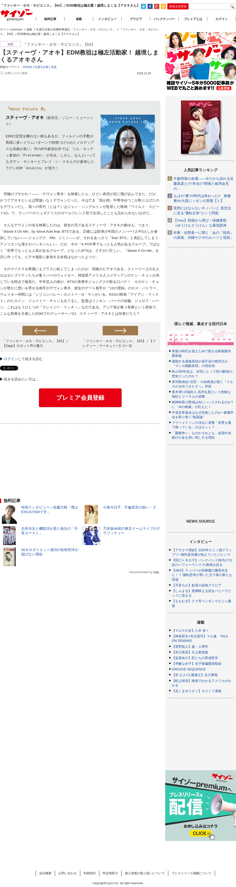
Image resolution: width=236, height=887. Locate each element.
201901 (27, 67)
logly (156, 572)
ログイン (11, 359)
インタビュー (107, 19)
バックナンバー (164, 19)
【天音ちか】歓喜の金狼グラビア (196, 585)
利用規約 (90, 873)
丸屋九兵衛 (41, 67)
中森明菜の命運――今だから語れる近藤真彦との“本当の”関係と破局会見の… (203, 183)
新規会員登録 (177, 6)
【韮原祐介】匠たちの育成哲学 (195, 658)
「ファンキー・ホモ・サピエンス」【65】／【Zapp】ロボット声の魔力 (35, 343)
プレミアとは (193, 19)
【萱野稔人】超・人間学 (190, 646)
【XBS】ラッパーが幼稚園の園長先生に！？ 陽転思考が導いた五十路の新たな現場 (202, 574)
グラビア (136, 19)
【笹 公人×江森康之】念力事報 (195, 675)
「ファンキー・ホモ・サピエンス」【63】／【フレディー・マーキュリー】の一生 (119, 343)
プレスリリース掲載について (191, 873)
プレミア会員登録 (80, 397)
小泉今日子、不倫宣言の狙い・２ (129, 507)
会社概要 (45, 873)
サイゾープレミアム (17, 15)
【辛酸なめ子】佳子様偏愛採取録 (196, 663)
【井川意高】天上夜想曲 (190, 652)
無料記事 (50, 19)
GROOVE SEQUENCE (189, 669)
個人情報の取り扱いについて (145, 873)
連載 (79, 19)
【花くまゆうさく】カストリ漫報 (196, 691)
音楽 (54, 67)
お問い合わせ (67, 873)
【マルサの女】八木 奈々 (190, 630)
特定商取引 (110, 873)
